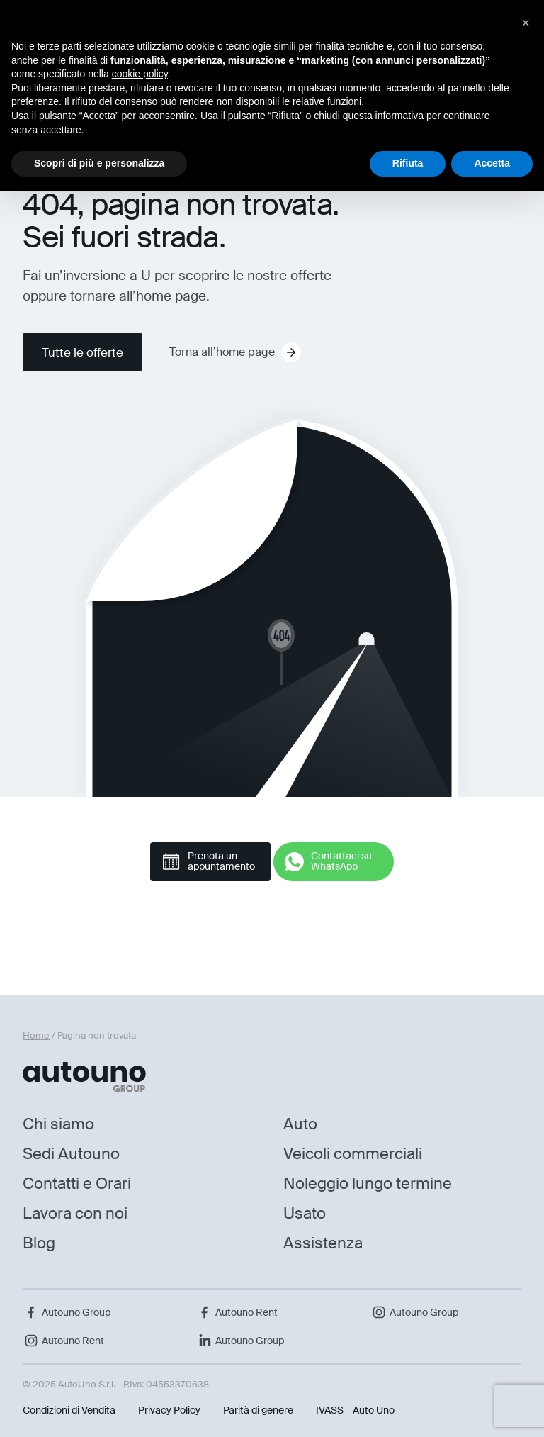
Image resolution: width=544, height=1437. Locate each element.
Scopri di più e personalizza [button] (99, 163)
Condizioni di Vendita (69, 1410)
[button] (525, 22)
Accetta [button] (492, 163)
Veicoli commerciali (352, 1154)
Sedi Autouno (71, 1154)
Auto (300, 1124)
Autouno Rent (237, 1312)
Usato (304, 1213)
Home (36, 1035)
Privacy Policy (169, 1410)
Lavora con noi (75, 1213)
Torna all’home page (235, 352)
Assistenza (323, 1243)
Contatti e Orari (77, 1183)
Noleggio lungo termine (367, 1183)
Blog (39, 1243)
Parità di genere (258, 1410)
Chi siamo (58, 1124)
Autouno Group (66, 1312)
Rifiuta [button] (408, 163)
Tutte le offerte (82, 352)
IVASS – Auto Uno (355, 1410)
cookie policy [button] (140, 73)
